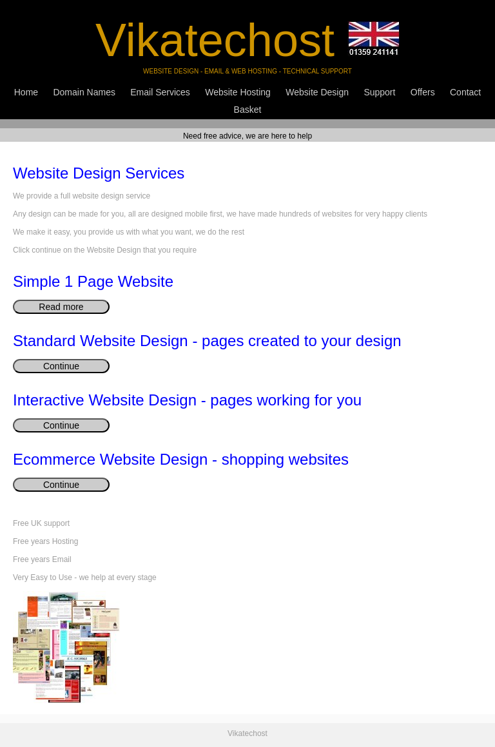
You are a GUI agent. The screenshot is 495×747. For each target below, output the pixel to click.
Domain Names (84, 92)
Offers (423, 92)
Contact (465, 92)
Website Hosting (238, 92)
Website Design (317, 92)
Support (379, 92)
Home (26, 92)
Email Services (160, 92)
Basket (248, 109)
